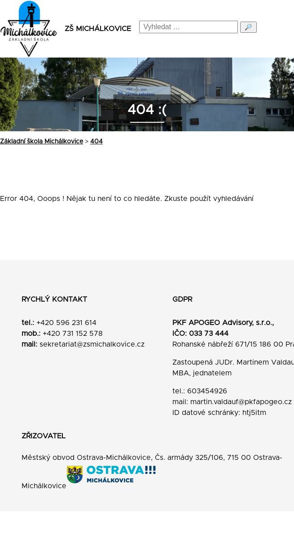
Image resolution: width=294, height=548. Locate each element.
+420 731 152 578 (73, 333)
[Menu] (279, 29)
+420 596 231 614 (66, 322)
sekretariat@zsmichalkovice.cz (92, 344)
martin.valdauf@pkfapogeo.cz (241, 401)
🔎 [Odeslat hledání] (248, 27)
